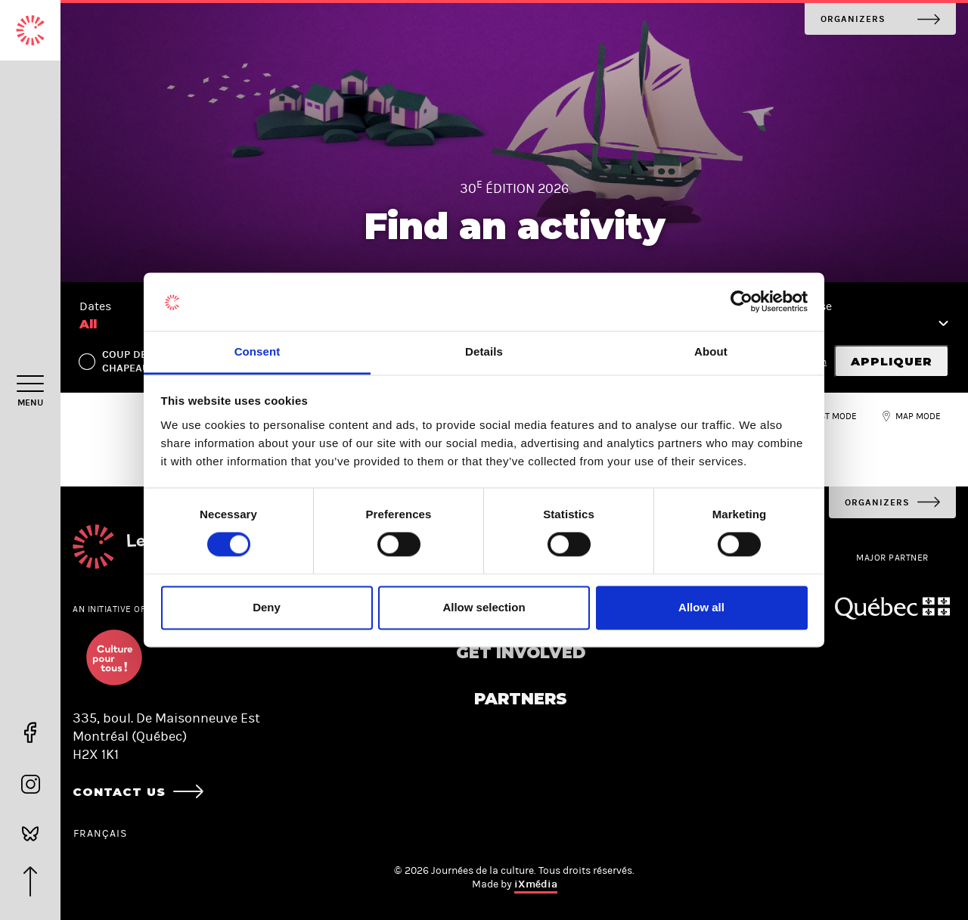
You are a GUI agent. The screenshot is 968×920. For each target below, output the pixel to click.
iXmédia (535, 884)
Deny (267, 607)
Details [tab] (484, 351)
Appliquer (891, 361)
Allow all (701, 607)
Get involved (520, 652)
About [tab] (711, 351)
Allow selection (483, 607)
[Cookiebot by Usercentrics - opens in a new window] (741, 302)
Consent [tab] (257, 351)
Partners (520, 698)
